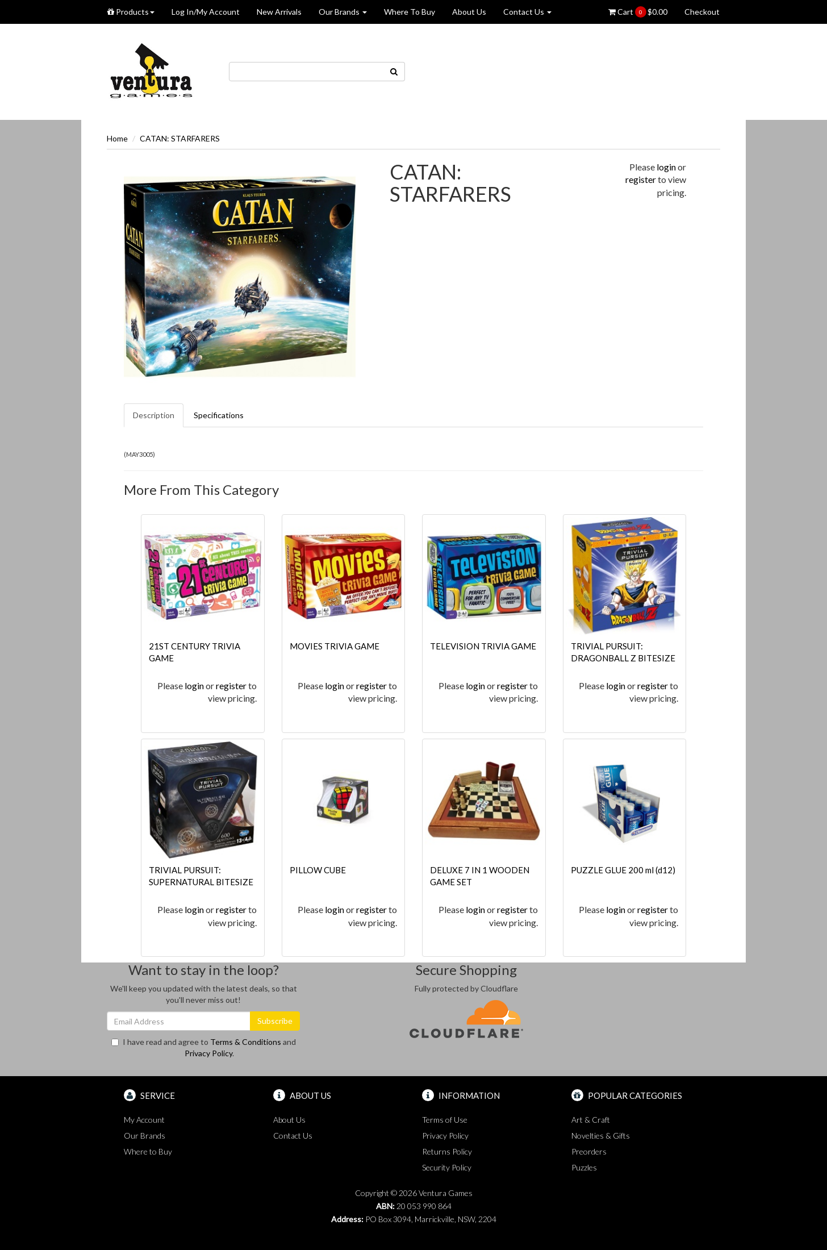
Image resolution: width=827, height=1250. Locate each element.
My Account (144, 1119)
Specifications (219, 415)
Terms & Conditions (245, 1042)
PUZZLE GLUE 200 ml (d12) (623, 870)
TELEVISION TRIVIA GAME (483, 646)
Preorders (589, 1151)
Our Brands (343, 11)
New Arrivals (279, 11)
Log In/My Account (206, 11)
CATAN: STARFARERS (180, 138)
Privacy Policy (208, 1053)
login (666, 166)
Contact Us (527, 11)
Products (130, 11)
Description (153, 415)
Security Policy (446, 1167)
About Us (469, 11)
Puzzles (584, 1167)
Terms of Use (444, 1119)
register (640, 179)
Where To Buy (409, 11)
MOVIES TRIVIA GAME (334, 646)
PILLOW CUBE (318, 870)
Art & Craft (590, 1119)
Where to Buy (148, 1151)
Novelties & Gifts (600, 1135)
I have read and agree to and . (203, 1047)
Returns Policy (447, 1151)
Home (117, 138)
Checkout (702, 11)
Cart (637, 12)
